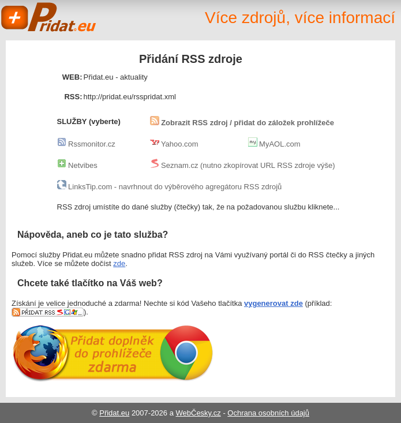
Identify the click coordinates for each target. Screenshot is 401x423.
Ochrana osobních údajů (268, 413)
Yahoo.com (174, 144)
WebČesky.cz (198, 413)
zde (119, 263)
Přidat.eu (49, 17)
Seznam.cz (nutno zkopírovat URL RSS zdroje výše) (242, 165)
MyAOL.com (274, 144)
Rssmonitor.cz (86, 144)
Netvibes (77, 165)
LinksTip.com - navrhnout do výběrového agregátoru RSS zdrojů (169, 186)
